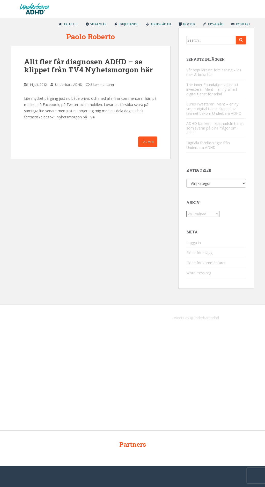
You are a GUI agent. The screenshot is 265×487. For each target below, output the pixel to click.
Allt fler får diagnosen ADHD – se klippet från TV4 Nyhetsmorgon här (88, 65)
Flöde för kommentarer (206, 262)
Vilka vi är (96, 24)
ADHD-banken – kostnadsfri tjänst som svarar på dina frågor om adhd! (215, 128)
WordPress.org (198, 272)
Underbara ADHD (68, 84)
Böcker (187, 24)
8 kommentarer (102, 84)
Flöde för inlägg (199, 252)
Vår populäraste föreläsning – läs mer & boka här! (213, 72)
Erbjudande (126, 24)
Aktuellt (68, 24)
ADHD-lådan (158, 24)
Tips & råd (213, 24)
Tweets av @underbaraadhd (195, 317)
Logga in (193, 242)
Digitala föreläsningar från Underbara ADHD (208, 145)
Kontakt (240, 24)
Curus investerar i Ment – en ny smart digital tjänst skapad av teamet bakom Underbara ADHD (213, 109)
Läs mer (148, 142)
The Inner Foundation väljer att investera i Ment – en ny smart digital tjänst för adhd (212, 89)
